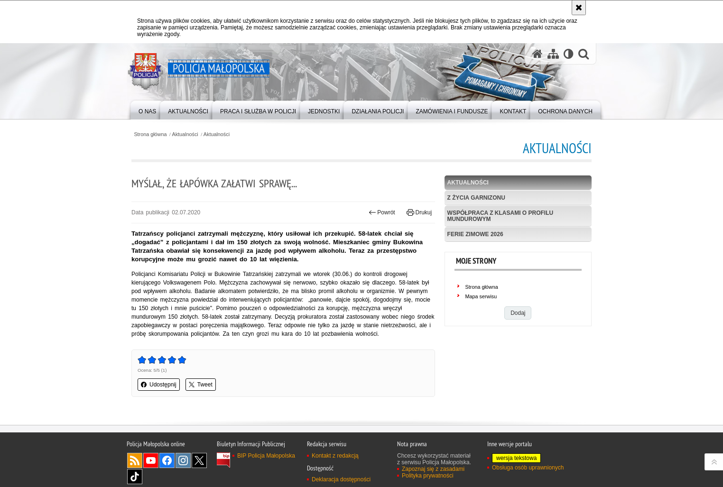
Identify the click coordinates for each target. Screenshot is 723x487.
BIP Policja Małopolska (266, 455)
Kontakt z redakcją (335, 455)
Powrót (382, 212)
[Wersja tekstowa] (569, 54)
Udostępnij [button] (158, 384)
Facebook (167, 460)
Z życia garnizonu (476, 197)
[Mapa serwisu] (553, 54)
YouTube (150, 460)
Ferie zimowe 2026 (475, 234)
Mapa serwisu (481, 296)
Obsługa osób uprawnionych (528, 467)
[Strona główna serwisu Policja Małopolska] (537, 54)
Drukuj (419, 212)
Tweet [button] (201, 384)
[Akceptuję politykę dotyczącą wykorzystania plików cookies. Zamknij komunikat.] (579, 7)
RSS (134, 460)
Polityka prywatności (428, 475)
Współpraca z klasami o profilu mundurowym (500, 216)
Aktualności (185, 134)
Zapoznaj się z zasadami (433, 469)
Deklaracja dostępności (341, 479)
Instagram (183, 460)
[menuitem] (147, 109)
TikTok (134, 476)
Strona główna (150, 134)
